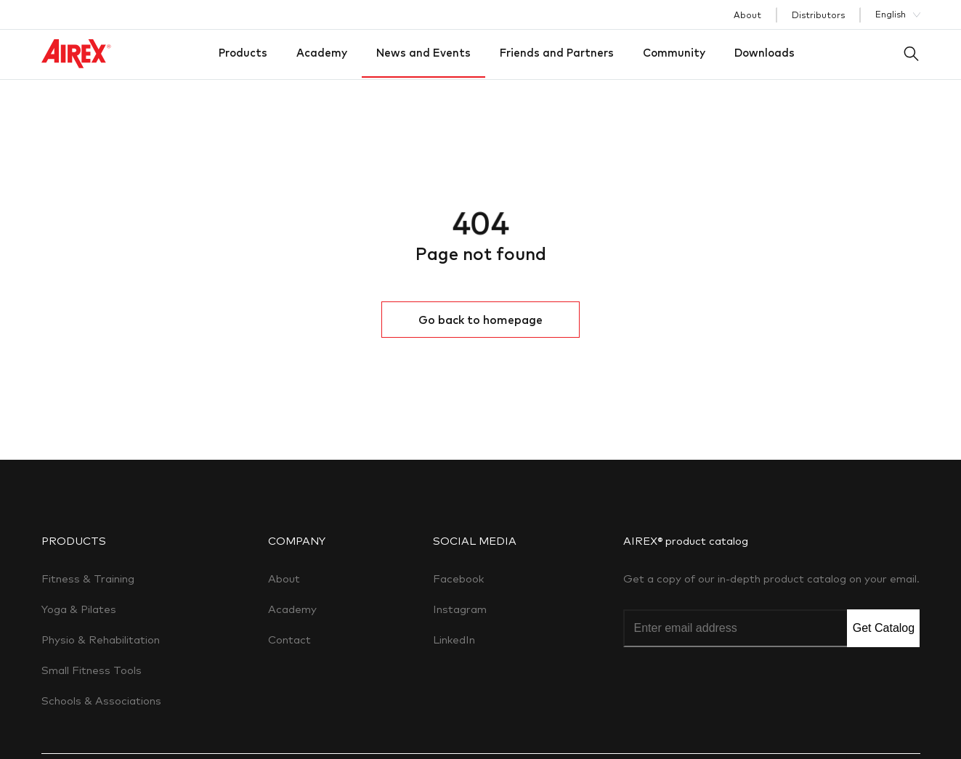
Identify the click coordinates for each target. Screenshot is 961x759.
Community (674, 53)
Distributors (818, 14)
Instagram (460, 609)
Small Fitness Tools (91, 670)
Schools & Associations (101, 700)
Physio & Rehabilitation (100, 639)
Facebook (458, 578)
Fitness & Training (87, 578)
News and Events (423, 53)
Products (243, 53)
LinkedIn (454, 639)
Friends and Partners (557, 53)
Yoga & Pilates (78, 609)
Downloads (764, 53)
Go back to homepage (480, 319)
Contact (289, 639)
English (890, 14)
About (747, 14)
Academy (321, 53)
